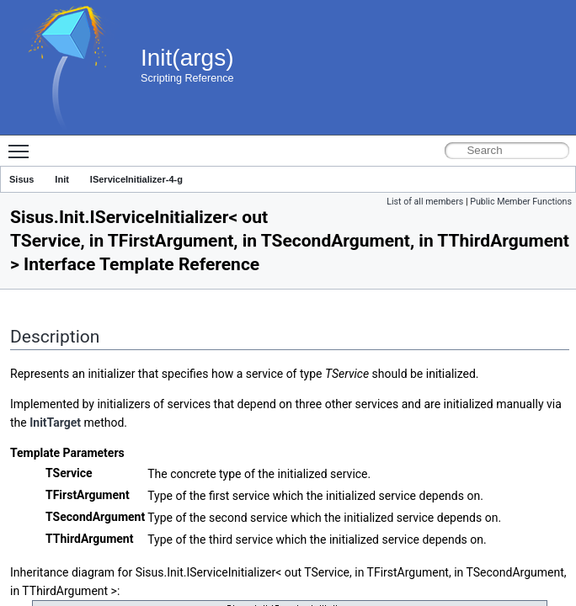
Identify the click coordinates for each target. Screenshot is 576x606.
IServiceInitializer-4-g (136, 179)
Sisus (21, 179)
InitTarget (55, 422)
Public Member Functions (521, 201)
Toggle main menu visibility (22, 144)
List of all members (425, 201)
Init (62, 179)
